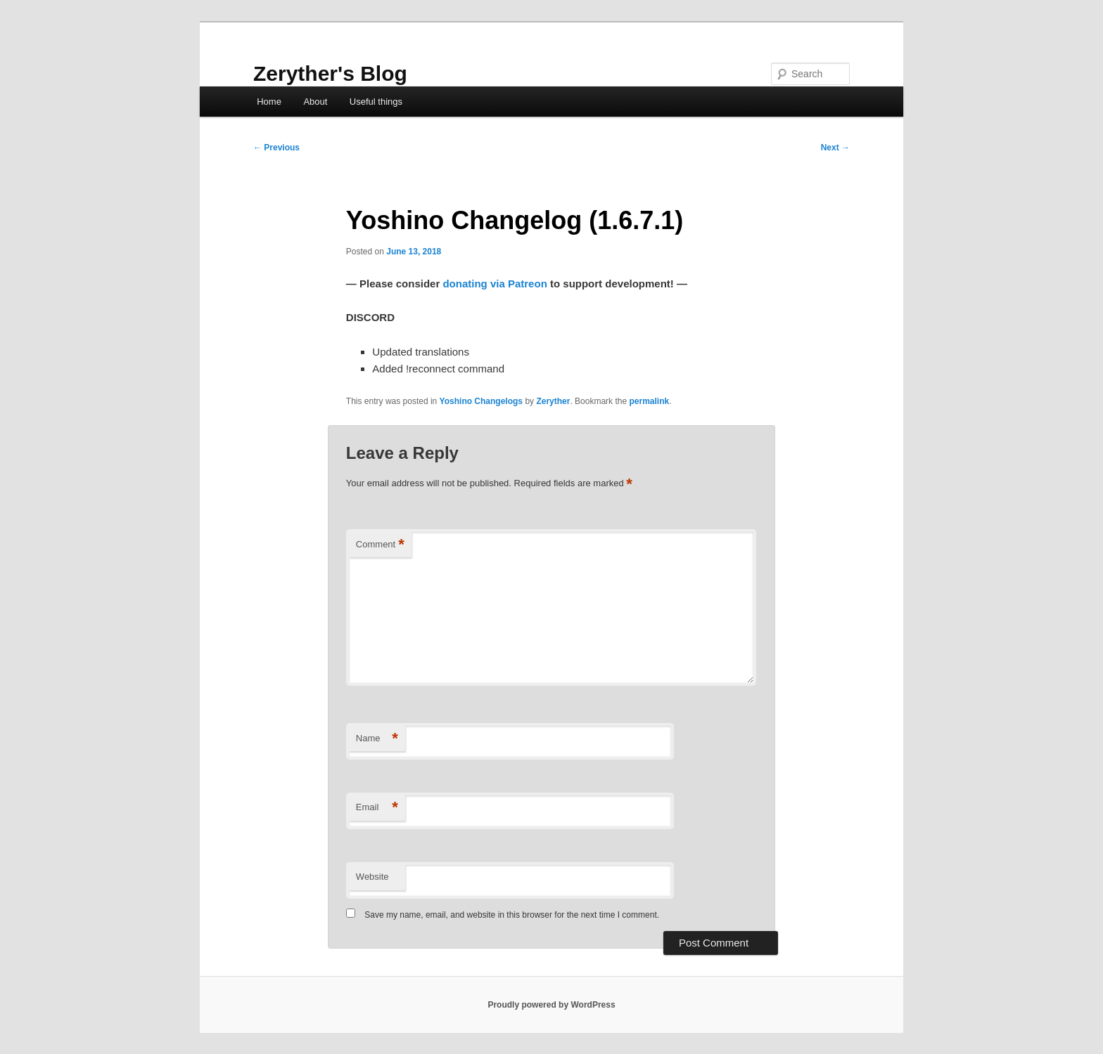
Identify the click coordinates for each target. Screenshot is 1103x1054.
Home (269, 101)
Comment (380, 545)
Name (377, 739)
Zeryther (553, 401)
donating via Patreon (494, 283)
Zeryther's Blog (330, 73)
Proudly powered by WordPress (551, 1005)
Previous (276, 147)
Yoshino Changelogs (481, 401)
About (315, 101)
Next (835, 147)
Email (377, 808)
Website (372, 876)
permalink (649, 401)
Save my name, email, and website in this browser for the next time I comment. (511, 915)
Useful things (376, 101)
